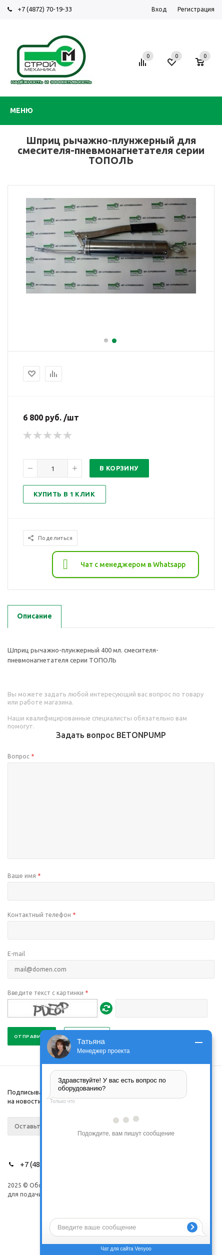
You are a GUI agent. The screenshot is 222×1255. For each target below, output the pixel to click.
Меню (21, 110)
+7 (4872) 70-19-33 (45, 9)
